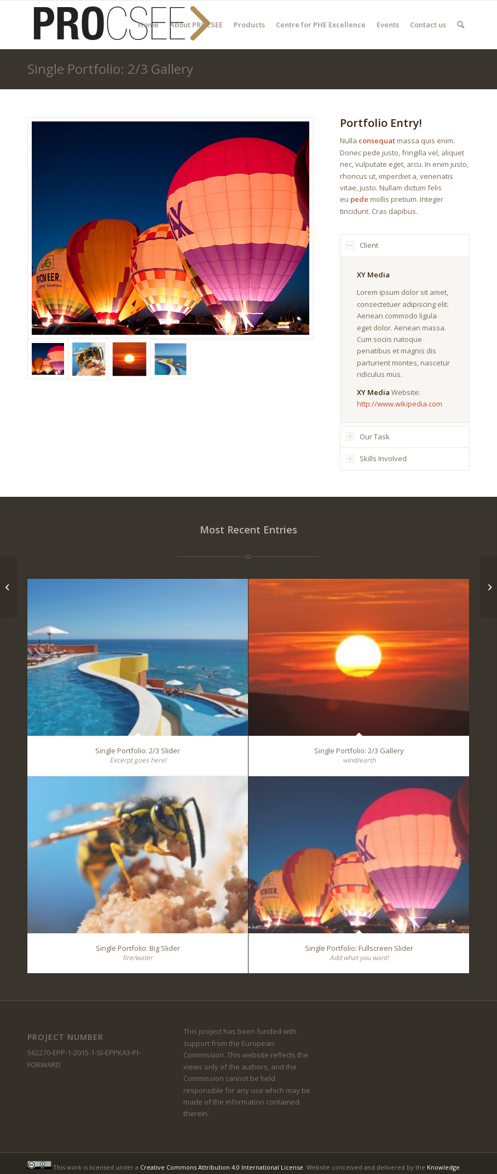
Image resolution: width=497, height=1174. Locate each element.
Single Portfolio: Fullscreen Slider (359, 948)
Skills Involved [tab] (376, 458)
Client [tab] (362, 245)
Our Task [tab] (368, 436)
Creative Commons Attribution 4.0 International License (221, 1167)
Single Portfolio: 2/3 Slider (137, 750)
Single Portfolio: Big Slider (138, 948)
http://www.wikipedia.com (399, 404)
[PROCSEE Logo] (120, 25)
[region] (405, 340)
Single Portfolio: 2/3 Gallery (110, 69)
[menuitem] (148, 25)
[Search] (461, 25)
